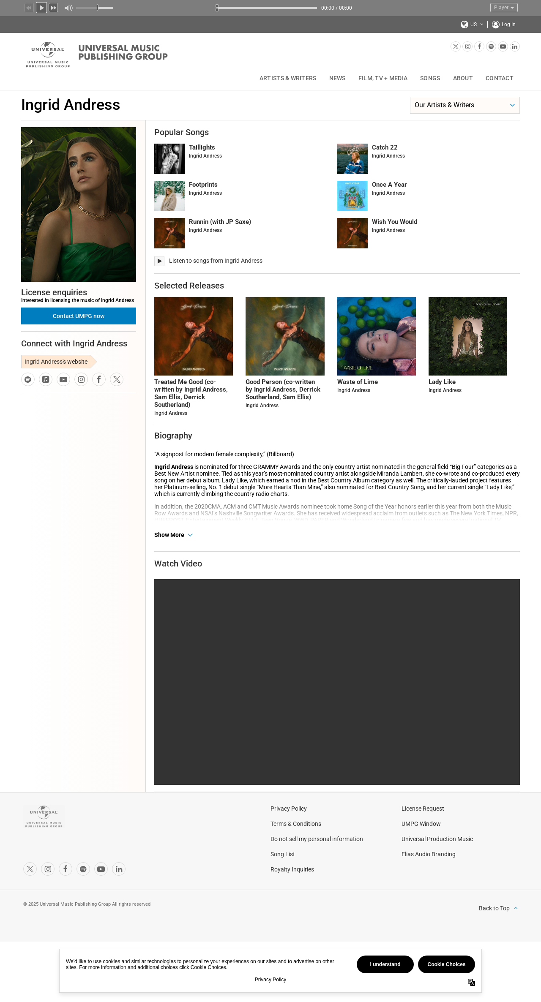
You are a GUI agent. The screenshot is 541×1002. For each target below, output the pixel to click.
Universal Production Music (437, 863)
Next (54, 7)
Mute (68, 8)
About (463, 78)
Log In (509, 24)
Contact (500, 78)
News (337, 78)
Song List (282, 878)
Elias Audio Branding (429, 878)
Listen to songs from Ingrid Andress (215, 260)
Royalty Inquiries (292, 893)
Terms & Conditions (295, 847)
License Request (423, 832)
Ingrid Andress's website (56, 361)
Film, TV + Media (382, 78)
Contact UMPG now (78, 316)
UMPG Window (421, 847)
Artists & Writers (288, 78)
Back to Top (494, 932)
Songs (430, 78)
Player (504, 8)
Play (41, 7)
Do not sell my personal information (316, 863)
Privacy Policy (288, 832)
